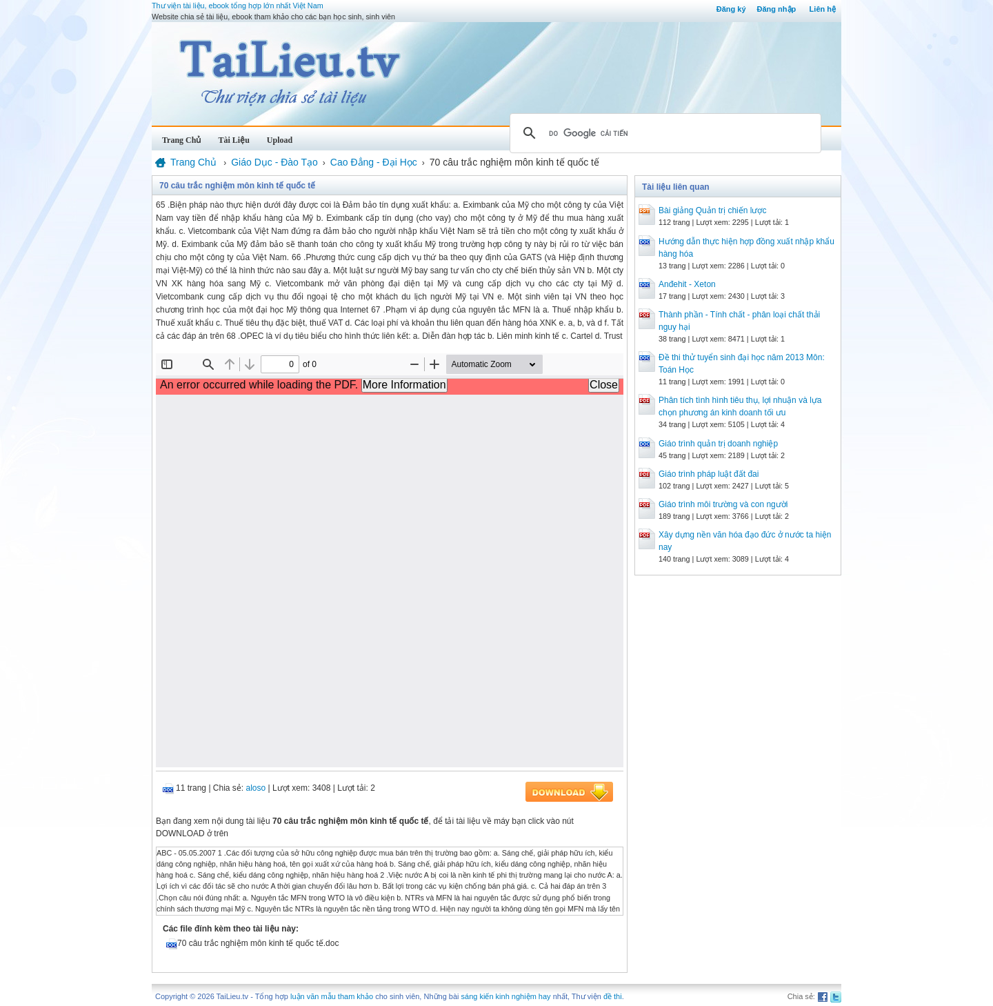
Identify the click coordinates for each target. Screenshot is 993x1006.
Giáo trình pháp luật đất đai (709, 474)
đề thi (612, 996)
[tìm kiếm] (663, 133)
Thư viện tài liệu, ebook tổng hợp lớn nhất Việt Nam (237, 5)
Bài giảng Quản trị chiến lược (712, 210)
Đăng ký (731, 9)
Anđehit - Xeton (687, 284)
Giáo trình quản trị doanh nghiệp (718, 443)
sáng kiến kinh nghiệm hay (506, 996)
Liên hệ (823, 9)
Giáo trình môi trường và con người (723, 504)
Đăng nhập (776, 9)
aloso (256, 788)
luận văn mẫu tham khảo (331, 996)
